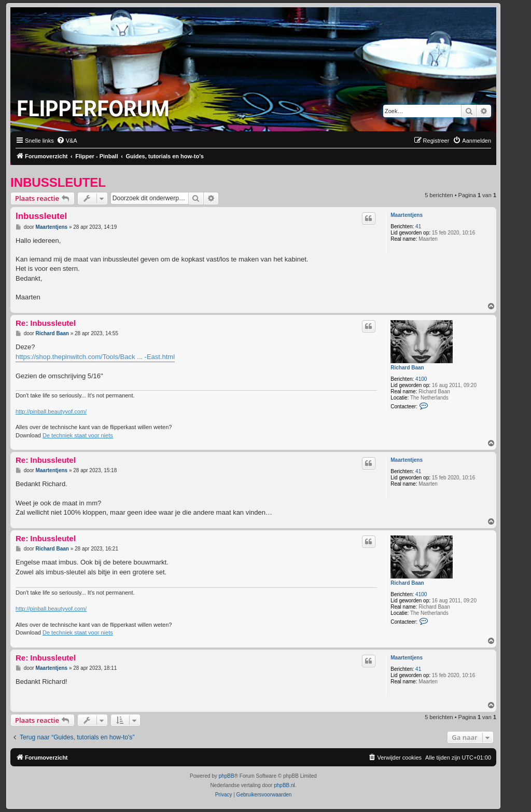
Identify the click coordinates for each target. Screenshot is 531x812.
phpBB (226, 776)
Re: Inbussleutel (46, 323)
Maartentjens (406, 215)
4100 (421, 379)
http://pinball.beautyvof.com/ (51, 411)
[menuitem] (67, 140)
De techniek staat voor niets (78, 435)
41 (418, 226)
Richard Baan (407, 367)
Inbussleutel (58, 182)
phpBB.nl (284, 785)
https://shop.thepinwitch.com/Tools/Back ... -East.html (95, 357)
